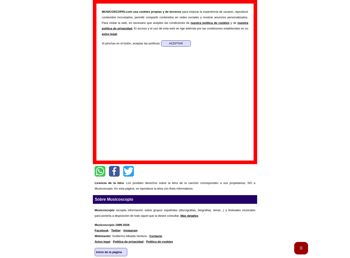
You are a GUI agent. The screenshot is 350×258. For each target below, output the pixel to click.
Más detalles (189, 215)
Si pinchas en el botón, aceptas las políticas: (131, 43)
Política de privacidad (128, 241)
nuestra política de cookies (209, 23)
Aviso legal (102, 241)
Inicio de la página (109, 252)
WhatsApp (100, 171)
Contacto (155, 236)
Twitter (128, 171)
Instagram (130, 230)
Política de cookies (159, 241)
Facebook (114, 171)
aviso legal (109, 34)
